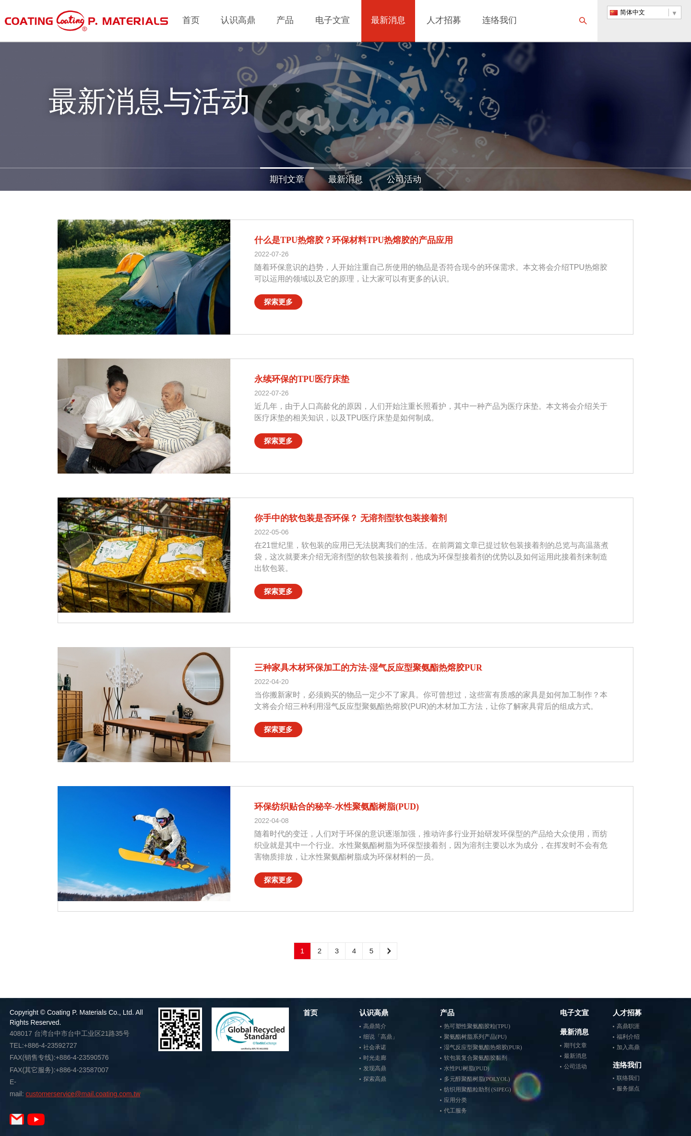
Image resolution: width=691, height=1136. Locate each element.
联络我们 (628, 1078)
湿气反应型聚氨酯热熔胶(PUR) (483, 1047)
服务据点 (628, 1088)
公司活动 (404, 179)
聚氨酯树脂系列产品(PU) (475, 1036)
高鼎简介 (374, 1026)
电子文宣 (332, 21)
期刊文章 (287, 179)
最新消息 (388, 21)
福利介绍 (628, 1036)
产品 (285, 21)
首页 (191, 21)
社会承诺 (374, 1047)
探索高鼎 (374, 1079)
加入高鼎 (628, 1047)
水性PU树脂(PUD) (466, 1068)
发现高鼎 (374, 1068)
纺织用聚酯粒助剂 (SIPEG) (477, 1089)
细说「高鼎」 (380, 1036)
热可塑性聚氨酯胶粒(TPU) (477, 1026)
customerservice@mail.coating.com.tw (82, 1094)
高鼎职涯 (628, 1026)
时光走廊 (374, 1058)
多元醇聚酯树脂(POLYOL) (477, 1079)
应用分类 (455, 1100)
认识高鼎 (238, 21)
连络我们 (499, 21)
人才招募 (444, 21)
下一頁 (388, 951)
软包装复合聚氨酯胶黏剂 (475, 1058)
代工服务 (455, 1110)
